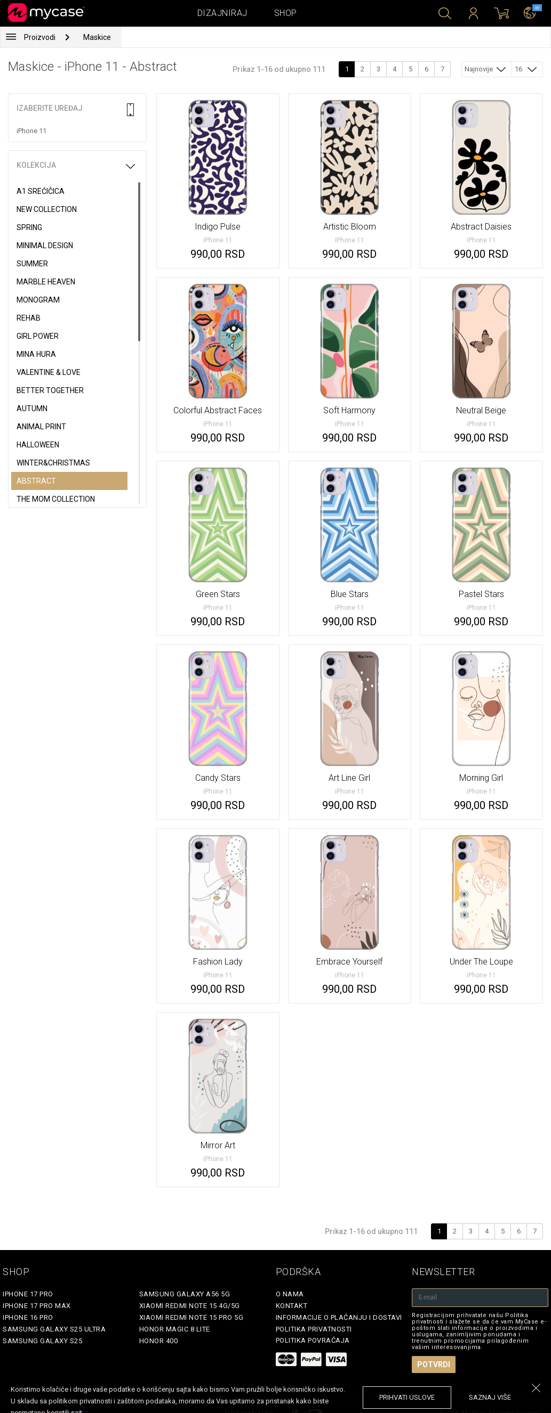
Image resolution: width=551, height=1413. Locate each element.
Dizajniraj (222, 13)
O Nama (290, 1294)
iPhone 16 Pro (28, 1317)
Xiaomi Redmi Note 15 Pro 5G (191, 1317)
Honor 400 (158, 1341)
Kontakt (292, 1306)
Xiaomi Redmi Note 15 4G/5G (189, 1306)
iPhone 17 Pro (28, 1294)
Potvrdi (433, 1364)
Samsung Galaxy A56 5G (184, 1294)
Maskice (97, 37)
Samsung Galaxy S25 (42, 1341)
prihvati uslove (407, 1397)
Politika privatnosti (314, 1329)
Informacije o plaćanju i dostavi (339, 1317)
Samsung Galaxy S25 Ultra (54, 1329)
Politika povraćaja (313, 1340)
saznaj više (490, 1397)
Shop (285, 13)
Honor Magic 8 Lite (174, 1329)
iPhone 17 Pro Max (37, 1306)
